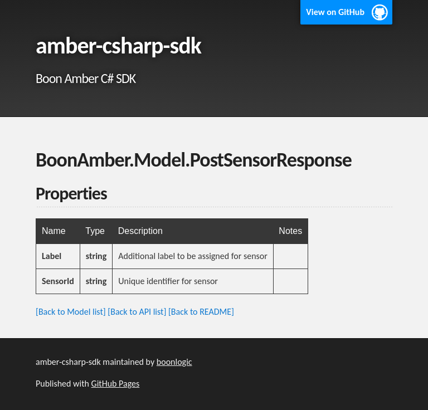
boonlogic (174, 362)
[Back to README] (201, 311)
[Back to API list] (137, 311)
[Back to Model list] (71, 311)
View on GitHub (335, 12)
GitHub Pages (115, 383)
